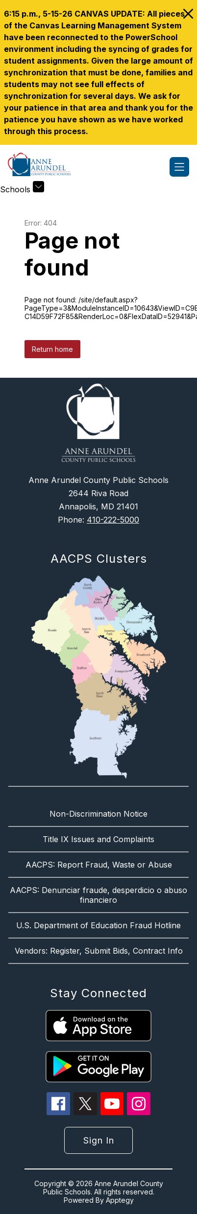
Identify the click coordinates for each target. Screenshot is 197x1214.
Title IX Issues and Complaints (98, 839)
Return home (52, 349)
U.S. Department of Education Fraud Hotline (98, 925)
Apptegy (120, 1200)
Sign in (98, 1140)
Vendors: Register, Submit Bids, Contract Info (99, 951)
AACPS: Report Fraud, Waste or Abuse (98, 865)
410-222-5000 (113, 520)
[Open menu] (179, 167)
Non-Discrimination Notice (98, 814)
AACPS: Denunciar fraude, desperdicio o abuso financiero (98, 895)
